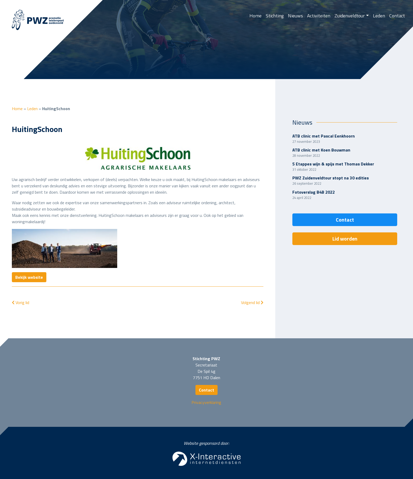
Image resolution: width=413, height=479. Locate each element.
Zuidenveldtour (350, 15)
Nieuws (295, 15)
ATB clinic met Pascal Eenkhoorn (323, 136)
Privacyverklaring (206, 402)
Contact (397, 15)
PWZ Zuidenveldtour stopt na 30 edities (330, 178)
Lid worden (344, 238)
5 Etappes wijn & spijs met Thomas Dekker (333, 164)
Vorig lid (20, 302)
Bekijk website (29, 277)
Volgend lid (252, 302)
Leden (379, 15)
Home (255, 15)
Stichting (275, 15)
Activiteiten (318, 15)
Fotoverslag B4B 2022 (313, 192)
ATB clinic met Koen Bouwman (321, 150)
